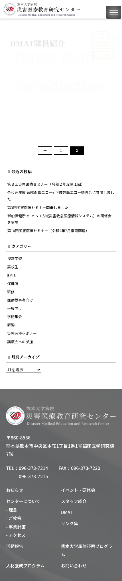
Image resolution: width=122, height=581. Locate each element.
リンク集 (69, 523)
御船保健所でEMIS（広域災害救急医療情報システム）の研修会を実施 (59, 219)
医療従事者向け (20, 300)
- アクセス (15, 535)
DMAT (66, 512)
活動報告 (14, 546)
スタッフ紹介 (74, 501)
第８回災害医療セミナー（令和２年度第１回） (46, 184)
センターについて (23, 501)
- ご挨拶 (13, 518)
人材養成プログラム (25, 565)
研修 (11, 291)
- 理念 (11, 510)
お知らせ (14, 490)
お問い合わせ (74, 565)
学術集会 (14, 316)
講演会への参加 (20, 341)
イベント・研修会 (78, 490)
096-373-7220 (85, 468)
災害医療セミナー (22, 333)
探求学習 (14, 258)
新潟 (11, 325)
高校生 (12, 266)
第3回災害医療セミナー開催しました (37, 207)
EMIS (11, 275)
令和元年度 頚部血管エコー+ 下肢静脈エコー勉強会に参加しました (60, 196)
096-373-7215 (33, 476)
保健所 (12, 283)
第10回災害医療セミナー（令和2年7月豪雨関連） (48, 230)
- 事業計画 (16, 527)
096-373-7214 (33, 468)
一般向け (14, 308)
